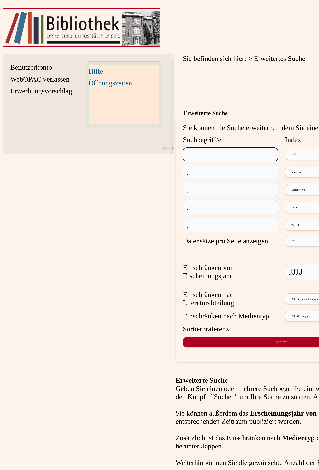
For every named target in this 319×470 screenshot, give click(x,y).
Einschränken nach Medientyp (226, 316)
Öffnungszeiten (110, 83)
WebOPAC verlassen (39, 79)
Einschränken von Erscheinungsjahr (208, 272)
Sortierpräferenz (206, 329)
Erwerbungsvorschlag (41, 91)
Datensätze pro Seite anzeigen (225, 241)
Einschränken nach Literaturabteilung (210, 299)
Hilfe (96, 71)
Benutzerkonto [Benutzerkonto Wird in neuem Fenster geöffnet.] (31, 67)
